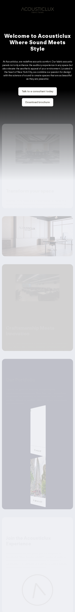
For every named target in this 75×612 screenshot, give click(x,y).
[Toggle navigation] (70, 9)
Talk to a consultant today (37, 91)
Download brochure (37, 102)
